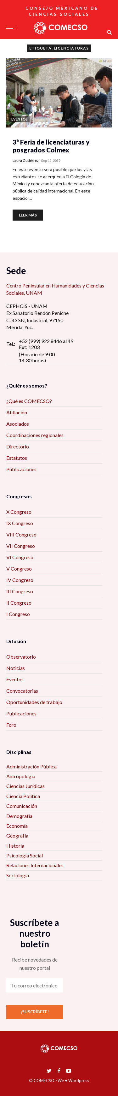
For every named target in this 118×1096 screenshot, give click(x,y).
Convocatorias (22, 691)
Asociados (17, 424)
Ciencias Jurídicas (25, 786)
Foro (11, 725)
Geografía (17, 835)
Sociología (17, 875)
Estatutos (16, 458)
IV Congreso (19, 580)
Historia (15, 846)
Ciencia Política (23, 796)
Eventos (15, 679)
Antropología (20, 776)
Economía (17, 826)
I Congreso (18, 614)
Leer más (28, 215)
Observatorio (21, 657)
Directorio (17, 446)
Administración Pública (31, 766)
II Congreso (18, 603)
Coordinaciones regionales (35, 435)
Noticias (15, 668)
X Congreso (18, 512)
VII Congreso (20, 546)
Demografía (19, 816)
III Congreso (19, 591)
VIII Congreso (21, 534)
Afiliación (16, 412)
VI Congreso (19, 557)
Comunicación (21, 806)
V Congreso (19, 569)
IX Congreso (19, 523)
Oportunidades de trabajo (34, 702)
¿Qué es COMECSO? (29, 401)
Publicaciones (21, 469)
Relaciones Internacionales (35, 865)
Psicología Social (24, 855)
